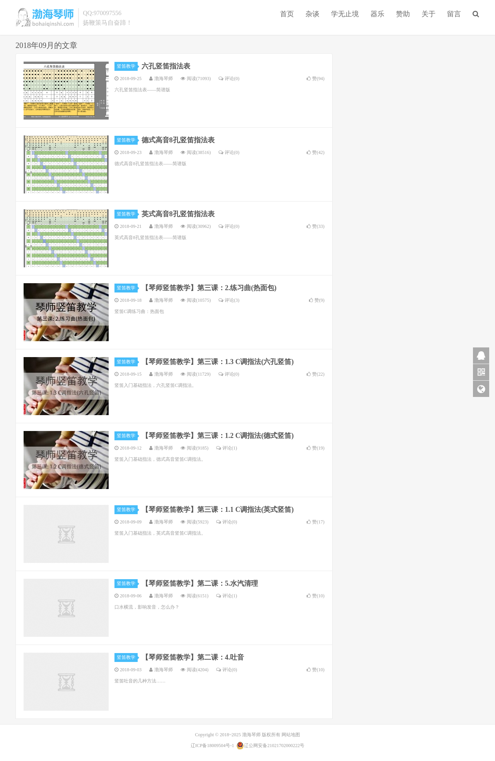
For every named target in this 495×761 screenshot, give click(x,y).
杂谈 (312, 14)
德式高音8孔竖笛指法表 (178, 140)
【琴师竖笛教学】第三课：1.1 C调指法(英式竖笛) (218, 509)
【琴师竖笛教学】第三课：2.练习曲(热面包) (209, 288)
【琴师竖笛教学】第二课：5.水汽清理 (200, 583)
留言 (454, 14)
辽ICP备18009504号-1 (212, 745)
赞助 (403, 14)
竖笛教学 (127, 66)
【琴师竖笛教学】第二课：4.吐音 (193, 657)
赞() (315, 78)
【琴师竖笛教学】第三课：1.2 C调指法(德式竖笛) (218, 435)
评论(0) (228, 78)
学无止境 (345, 14)
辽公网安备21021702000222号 (270, 745)
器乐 (377, 14)
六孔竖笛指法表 (166, 66)
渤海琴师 (44, 17)
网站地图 (291, 734)
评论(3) (228, 300)
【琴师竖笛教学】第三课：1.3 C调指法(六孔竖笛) (218, 362)
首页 (287, 14)
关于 (428, 14)
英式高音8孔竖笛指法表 (178, 214)
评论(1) (226, 448)
